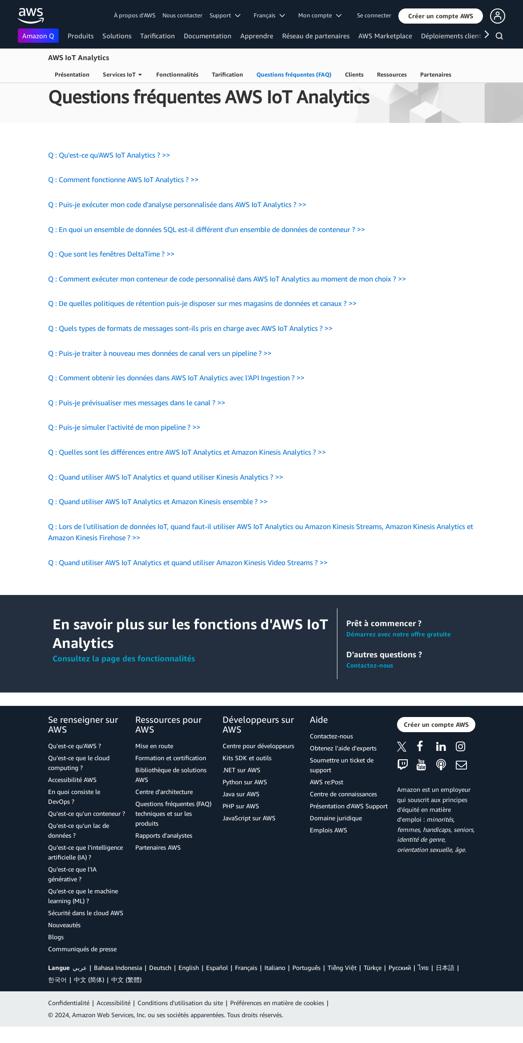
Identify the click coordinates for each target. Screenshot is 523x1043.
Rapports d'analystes (163, 852)
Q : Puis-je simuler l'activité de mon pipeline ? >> (124, 443)
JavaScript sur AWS (249, 834)
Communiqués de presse (82, 965)
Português (306, 984)
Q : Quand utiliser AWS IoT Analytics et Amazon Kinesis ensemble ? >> (158, 517)
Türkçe (372, 984)
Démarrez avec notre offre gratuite (398, 650)
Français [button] (269, 15)
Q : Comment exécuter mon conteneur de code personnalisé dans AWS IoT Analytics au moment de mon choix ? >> (227, 295)
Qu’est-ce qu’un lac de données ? (78, 847)
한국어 (57, 996)
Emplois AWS (328, 846)
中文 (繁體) (126, 996)
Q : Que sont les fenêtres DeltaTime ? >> (111, 270)
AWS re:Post (326, 798)
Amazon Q (38, 36)
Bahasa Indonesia (118, 984)
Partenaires (435, 74)
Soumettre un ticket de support (341, 781)
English (188, 984)
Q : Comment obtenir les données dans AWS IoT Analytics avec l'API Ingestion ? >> (176, 394)
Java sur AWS (241, 810)
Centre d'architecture (164, 808)
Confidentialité (68, 1019)
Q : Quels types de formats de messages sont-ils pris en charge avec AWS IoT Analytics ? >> (190, 344)
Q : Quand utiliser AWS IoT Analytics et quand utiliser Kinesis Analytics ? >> (165, 493)
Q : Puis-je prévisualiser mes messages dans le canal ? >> (136, 419)
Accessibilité (113, 1019)
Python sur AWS (245, 798)
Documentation (207, 36)
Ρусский (400, 984)
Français (246, 984)
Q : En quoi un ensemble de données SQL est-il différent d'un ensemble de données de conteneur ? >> (206, 245)
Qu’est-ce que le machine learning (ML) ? (83, 912)
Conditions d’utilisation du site (180, 1019)
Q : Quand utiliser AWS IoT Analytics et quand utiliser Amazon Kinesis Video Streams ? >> (188, 578)
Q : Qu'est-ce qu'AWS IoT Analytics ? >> (109, 171)
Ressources (392, 74)
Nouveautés (64, 941)
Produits (80, 36)
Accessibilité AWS (72, 796)
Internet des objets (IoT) (113, 94)
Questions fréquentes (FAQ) (294, 74)
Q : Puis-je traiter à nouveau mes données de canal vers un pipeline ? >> (160, 369)
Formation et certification (170, 774)
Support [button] (225, 15)
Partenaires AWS (158, 864)
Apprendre (256, 36)
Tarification (157, 36)
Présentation (72, 74)
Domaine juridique (336, 834)
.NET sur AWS (241, 786)
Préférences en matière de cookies (277, 1019)
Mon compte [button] (319, 15)
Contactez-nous (369, 681)
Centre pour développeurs (258, 762)
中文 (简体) (89, 996)
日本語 (445, 984)
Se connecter (374, 15)
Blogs (56, 953)
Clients (354, 74)
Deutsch (160, 984)
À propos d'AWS (134, 15)
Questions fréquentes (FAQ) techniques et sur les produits (173, 829)
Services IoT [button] (122, 74)
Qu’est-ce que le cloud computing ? (78, 779)
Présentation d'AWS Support (349, 822)
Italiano (274, 984)
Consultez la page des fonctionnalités (124, 675)
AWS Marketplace (385, 36)
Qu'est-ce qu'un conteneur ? (86, 830)
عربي (80, 984)
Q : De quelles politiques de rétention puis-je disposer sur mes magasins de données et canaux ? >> (202, 319)
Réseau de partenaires (315, 36)
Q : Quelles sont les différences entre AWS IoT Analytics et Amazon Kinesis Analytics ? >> (187, 468)
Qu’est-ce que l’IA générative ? (72, 890)
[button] (440, 16)
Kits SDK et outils (247, 774)
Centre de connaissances (343, 810)
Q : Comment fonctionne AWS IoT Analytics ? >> (123, 195)
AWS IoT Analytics (78, 57)
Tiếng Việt (342, 984)
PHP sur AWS (241, 822)
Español (217, 984)
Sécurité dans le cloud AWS (85, 929)
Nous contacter (182, 15)
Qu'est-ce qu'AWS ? (74, 762)
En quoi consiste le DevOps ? (74, 813)
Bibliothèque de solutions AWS (171, 791)
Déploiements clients (452, 36)
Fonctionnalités (177, 74)
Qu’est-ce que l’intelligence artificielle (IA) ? (85, 868)
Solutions (116, 36)
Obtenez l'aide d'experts (343, 764)
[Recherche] (500, 37)
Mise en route (154, 762)
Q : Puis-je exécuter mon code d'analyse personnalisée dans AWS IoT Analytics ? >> (177, 220)
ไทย (423, 984)
